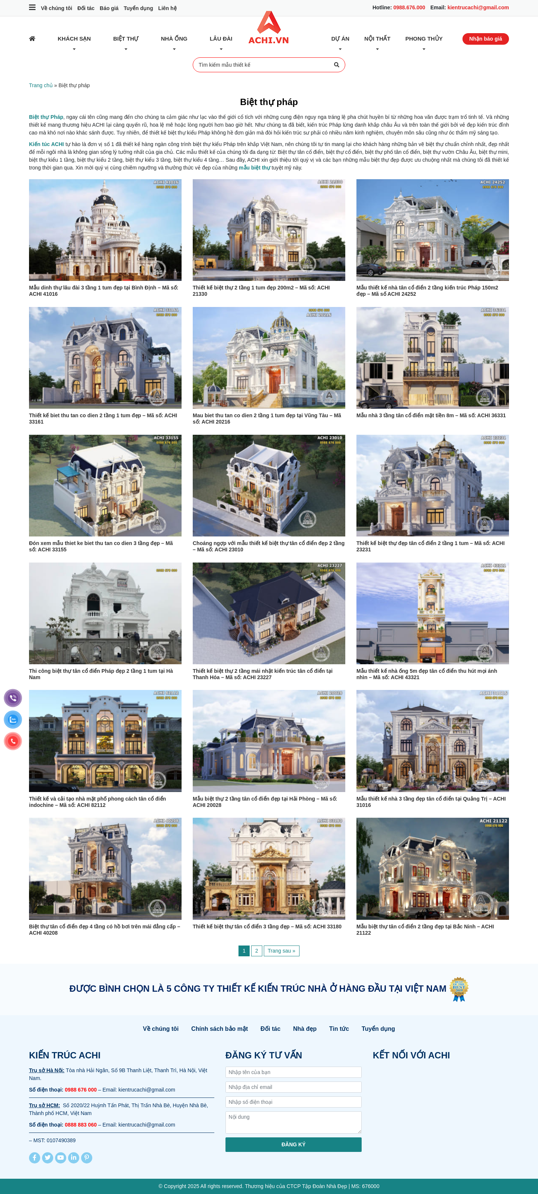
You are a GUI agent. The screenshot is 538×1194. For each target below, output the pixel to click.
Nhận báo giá (485, 39)
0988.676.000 (409, 7)
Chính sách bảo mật (219, 1029)
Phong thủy (424, 38)
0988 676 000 (81, 1090)
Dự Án (341, 38)
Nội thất (377, 38)
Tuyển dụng (138, 8)
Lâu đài (221, 38)
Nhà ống (174, 38)
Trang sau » (281, 951)
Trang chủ (41, 85)
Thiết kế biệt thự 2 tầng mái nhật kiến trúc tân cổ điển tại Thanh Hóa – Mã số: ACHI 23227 (263, 674)
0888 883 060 (81, 1125)
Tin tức (339, 1029)
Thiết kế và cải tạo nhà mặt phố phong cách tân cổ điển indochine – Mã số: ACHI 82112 (97, 802)
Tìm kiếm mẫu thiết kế (269, 65)
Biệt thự (125, 38)
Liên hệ (167, 8)
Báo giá (109, 8)
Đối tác (86, 8)
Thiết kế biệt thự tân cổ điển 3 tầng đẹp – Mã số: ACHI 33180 (267, 926)
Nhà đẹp (305, 1029)
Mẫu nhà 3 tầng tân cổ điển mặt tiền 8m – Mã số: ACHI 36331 (431, 415)
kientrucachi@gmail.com (478, 7)
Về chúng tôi (56, 8)
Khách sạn (74, 38)
